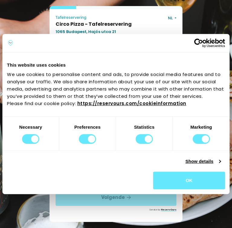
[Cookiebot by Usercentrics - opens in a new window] (198, 43)
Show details (199, 161)
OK (189, 180)
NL (171, 18)
